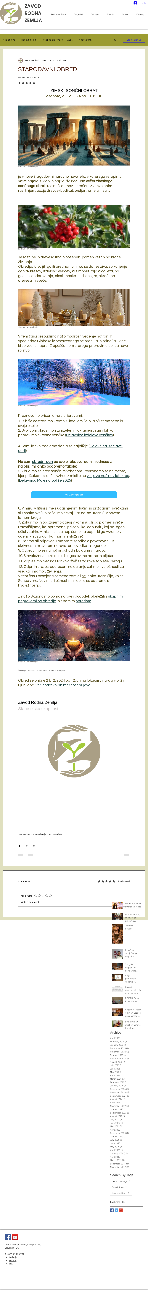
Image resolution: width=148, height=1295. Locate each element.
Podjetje (13, 1257)
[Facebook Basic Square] (112, 1210)
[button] (115, 40)
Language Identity (122, 1193)
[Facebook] (8, 1237)
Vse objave (9, 39)
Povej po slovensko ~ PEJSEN (57, 39)
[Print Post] (34, 845)
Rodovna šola (28, 39)
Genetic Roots (120, 1187)
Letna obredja (39, 834)
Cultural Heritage (122, 1181)
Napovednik (85, 39)
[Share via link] (27, 845)
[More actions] (128, 60)
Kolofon (12, 1260)
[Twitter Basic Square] (116, 1210)
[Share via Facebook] (19, 845)
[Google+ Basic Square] (121, 1210)
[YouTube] (15, 1237)
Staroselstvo (24, 834)
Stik (11, 1263)
